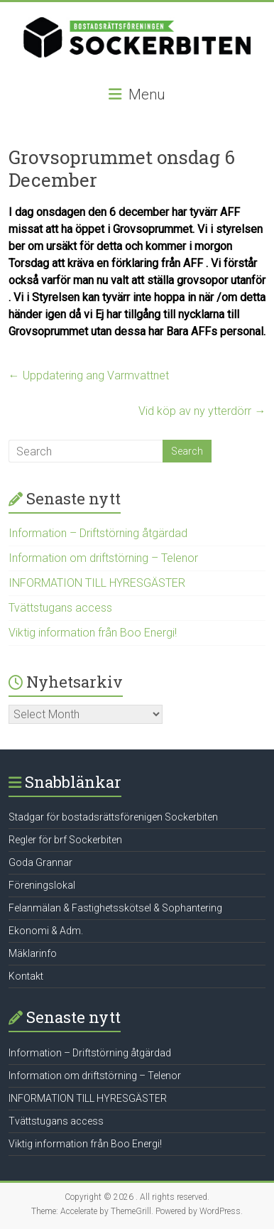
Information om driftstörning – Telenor (103, 558)
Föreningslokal (42, 885)
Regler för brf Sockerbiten (65, 839)
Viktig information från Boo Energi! (93, 632)
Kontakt (26, 976)
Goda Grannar (40, 862)
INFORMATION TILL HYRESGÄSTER (97, 583)
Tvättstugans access (60, 607)
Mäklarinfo (33, 953)
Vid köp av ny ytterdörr (201, 411)
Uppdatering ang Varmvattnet (89, 375)
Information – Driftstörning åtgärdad (98, 533)
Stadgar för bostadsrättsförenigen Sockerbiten (113, 817)
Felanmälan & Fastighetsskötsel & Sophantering (115, 908)
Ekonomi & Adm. (46, 930)
